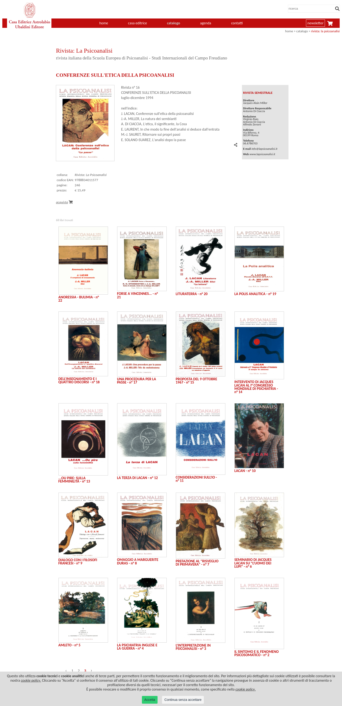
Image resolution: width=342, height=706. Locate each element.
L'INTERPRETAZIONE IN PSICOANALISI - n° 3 (193, 647)
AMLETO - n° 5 (69, 645)
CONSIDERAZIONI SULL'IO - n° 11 (196, 479)
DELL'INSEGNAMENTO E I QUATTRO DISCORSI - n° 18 (79, 380)
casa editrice (137, 23)
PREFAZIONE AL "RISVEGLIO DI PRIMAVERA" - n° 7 (197, 563)
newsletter (315, 23)
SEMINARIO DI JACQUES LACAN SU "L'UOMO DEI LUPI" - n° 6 (253, 563)
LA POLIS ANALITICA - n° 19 (255, 294)
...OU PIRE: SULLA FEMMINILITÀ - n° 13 (74, 479)
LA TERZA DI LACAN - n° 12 (137, 478)
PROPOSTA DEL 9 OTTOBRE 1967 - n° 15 (196, 380)
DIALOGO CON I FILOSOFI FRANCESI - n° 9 (77, 561)
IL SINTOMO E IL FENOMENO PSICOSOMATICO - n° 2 (256, 653)
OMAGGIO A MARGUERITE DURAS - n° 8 (137, 561)
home (103, 23)
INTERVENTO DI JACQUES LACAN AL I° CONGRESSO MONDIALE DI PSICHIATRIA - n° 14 (256, 387)
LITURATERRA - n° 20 (192, 294)
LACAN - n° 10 (245, 470)
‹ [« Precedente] (66, 670)
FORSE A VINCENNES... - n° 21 (137, 295)
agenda (205, 23)
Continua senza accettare (183, 700)
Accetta (149, 700)
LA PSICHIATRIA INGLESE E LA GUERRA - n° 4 (137, 647)
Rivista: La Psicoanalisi (91, 175)
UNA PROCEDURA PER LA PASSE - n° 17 (136, 380)
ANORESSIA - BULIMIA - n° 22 (78, 299)
